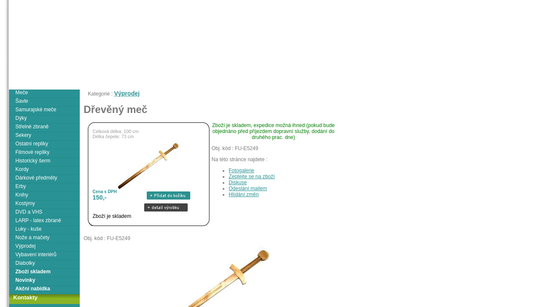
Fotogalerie (241, 171)
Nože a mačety (32, 237)
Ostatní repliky (31, 144)
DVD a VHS (28, 212)
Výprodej (126, 93)
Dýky (21, 118)
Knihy (21, 195)
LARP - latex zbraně (38, 220)
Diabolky (25, 263)
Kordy (22, 169)
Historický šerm (32, 161)
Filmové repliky (32, 152)
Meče (21, 93)
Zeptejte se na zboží (252, 177)
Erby (20, 186)
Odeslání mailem (248, 188)
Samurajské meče (35, 110)
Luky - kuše (28, 229)
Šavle (21, 101)
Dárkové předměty (36, 178)
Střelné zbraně (32, 127)
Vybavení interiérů (35, 255)
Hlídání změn (244, 194)
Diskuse (238, 182)
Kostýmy (25, 203)
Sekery (23, 135)
